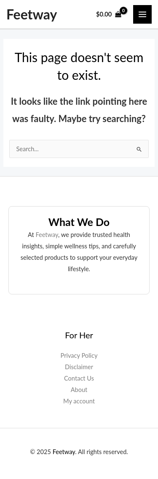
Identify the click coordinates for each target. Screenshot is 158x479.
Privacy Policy (79, 355)
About (79, 389)
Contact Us (79, 378)
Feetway (31, 14)
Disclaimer (79, 366)
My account (79, 401)
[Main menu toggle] (142, 14)
